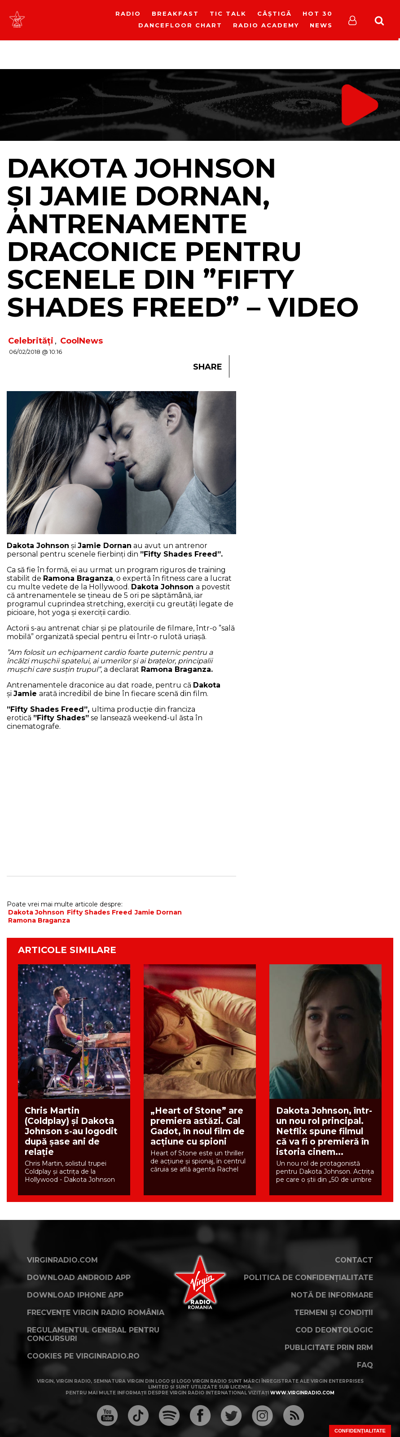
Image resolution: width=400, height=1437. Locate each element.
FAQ (365, 1365)
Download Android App (79, 1277)
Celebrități (30, 341)
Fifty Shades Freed (99, 912)
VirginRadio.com (62, 1260)
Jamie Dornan (158, 912)
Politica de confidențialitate (308, 1277)
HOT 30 (318, 13)
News (321, 25)
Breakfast (175, 13)
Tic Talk (228, 13)
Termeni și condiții (333, 1312)
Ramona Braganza (39, 920)
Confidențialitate (360, 1430)
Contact (354, 1260)
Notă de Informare (332, 1295)
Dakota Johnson (36, 912)
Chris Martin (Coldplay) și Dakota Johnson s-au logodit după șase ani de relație (71, 1131)
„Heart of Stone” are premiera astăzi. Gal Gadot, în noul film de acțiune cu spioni (197, 1126)
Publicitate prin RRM (329, 1347)
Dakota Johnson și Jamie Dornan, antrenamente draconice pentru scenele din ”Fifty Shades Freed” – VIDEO (183, 237)
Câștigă (274, 13)
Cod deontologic (334, 1330)
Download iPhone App (75, 1295)
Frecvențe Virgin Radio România (95, 1312)
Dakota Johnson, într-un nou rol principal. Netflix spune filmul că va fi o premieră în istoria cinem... (324, 1131)
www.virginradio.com (302, 1393)
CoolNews (81, 341)
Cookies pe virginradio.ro (83, 1356)
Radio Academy (266, 25)
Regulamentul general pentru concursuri (93, 1334)
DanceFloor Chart (180, 25)
